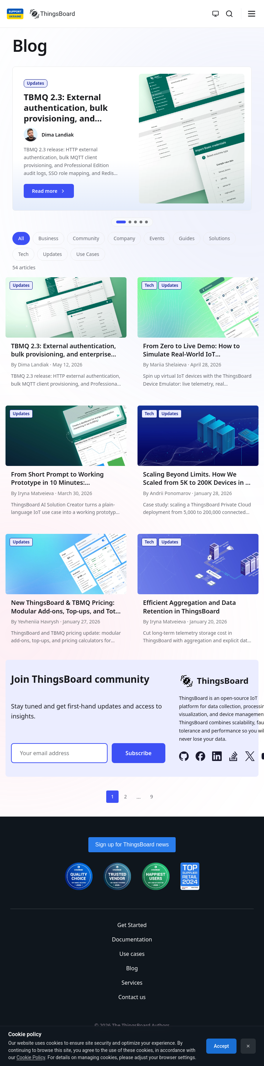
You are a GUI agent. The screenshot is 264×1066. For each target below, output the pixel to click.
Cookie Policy (30, 1057)
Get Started (131, 925)
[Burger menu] (251, 13)
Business (48, 238)
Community (86, 238)
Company (124, 238)
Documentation (132, 939)
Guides (187, 238)
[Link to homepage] (52, 13)
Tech (23, 254)
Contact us (132, 997)
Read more (53, 193)
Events (157, 238)
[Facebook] (200, 757)
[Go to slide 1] (121, 222)
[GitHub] (184, 757)
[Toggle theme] (215, 14)
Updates (52, 254)
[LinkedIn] (217, 757)
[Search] (229, 14)
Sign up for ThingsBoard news (132, 844)
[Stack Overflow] (233, 757)
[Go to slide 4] (141, 222)
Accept (221, 1046)
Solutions (219, 238)
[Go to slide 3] (135, 222)
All (21, 238)
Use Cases (87, 254)
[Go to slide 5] (146, 222)
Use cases (132, 954)
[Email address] (59, 753)
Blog (132, 968)
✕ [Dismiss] (248, 1046)
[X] (250, 757)
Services (131, 982)
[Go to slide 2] (130, 222)
